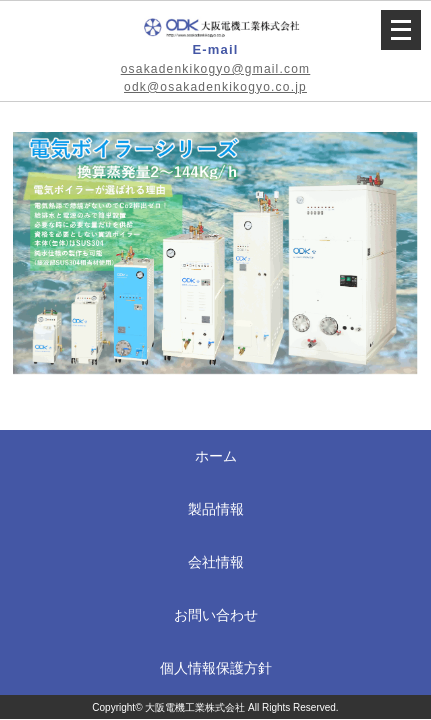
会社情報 (216, 562)
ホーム (216, 456)
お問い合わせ (216, 615)
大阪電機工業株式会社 (195, 707)
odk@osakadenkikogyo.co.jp (215, 87)
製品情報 (216, 509)
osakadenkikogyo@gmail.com (216, 69)
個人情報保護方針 (216, 668)
